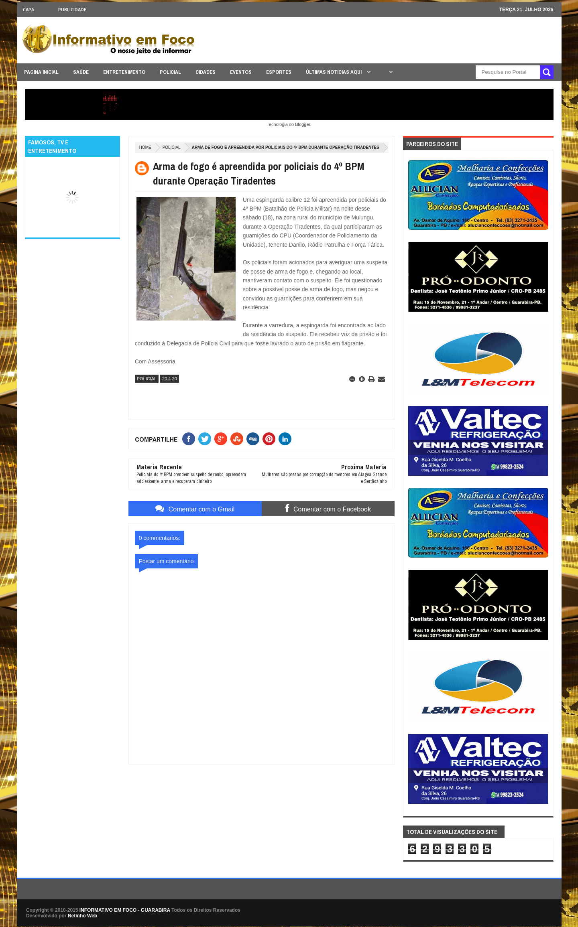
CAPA (28, 9)
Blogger (302, 124)
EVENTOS (241, 72)
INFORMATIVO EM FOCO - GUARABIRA (124, 910)
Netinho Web (82, 916)
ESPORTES (278, 72)
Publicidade (72, 9)
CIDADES (205, 72)
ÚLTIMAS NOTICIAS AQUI (334, 72)
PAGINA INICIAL (41, 72)
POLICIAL (170, 72)
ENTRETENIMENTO (124, 72)
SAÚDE (81, 72)
